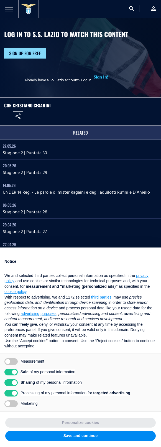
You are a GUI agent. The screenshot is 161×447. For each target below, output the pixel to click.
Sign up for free (25, 53)
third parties (101, 297)
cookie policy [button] (15, 291)
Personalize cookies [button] (80, 422)
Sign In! (101, 77)
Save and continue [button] (80, 435)
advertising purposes (38, 313)
